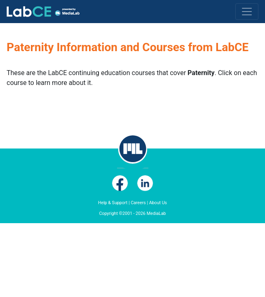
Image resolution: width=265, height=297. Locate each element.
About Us (158, 202)
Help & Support (112, 202)
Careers (138, 202)
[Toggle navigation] (246, 11)
